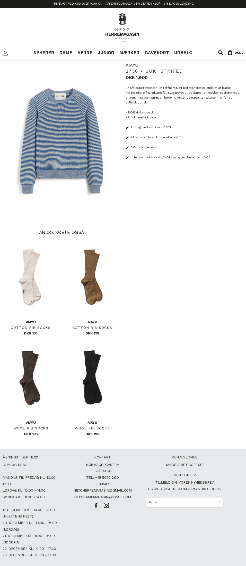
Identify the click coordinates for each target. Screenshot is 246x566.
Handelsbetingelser (184, 465)
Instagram (106, 505)
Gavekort (157, 52)
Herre (84, 52)
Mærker (129, 52)
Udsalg (183, 52)
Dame (65, 52)
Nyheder (43, 52)
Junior (106, 52)
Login (6, 53)
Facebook (96, 505)
